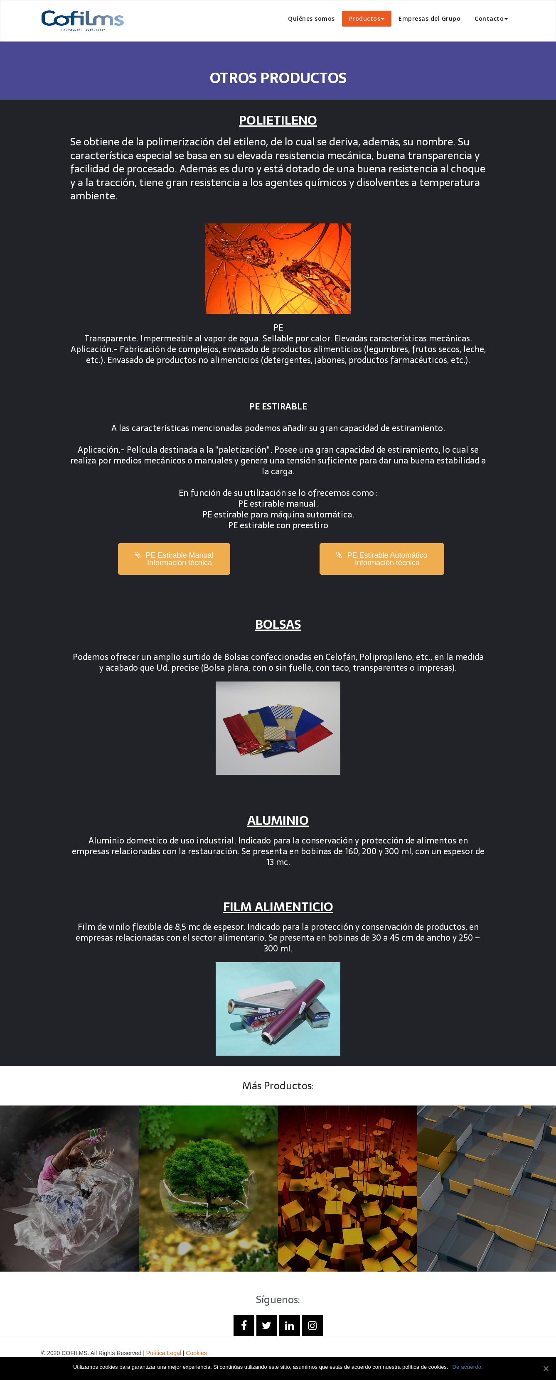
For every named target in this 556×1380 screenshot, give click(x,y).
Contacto (491, 18)
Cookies (196, 1353)
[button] (174, 559)
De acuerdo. (467, 1367)
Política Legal (163, 1353)
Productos (367, 18)
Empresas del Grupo (429, 18)
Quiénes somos (311, 18)
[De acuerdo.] (545, 1368)
